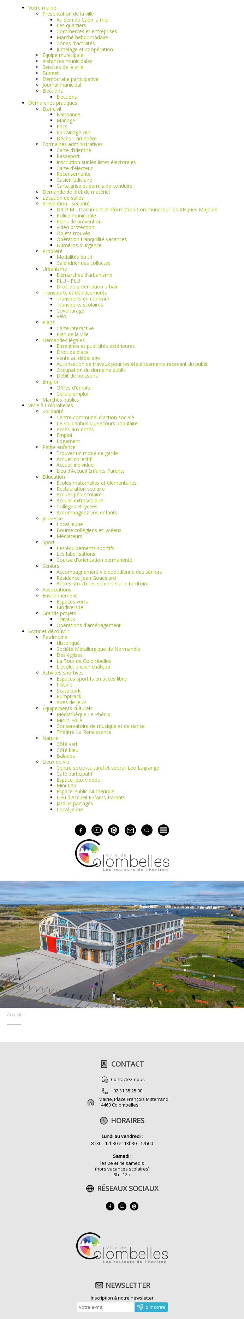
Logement (68, 441)
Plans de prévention (79, 221)
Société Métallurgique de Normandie (98, 649)
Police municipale (76, 215)
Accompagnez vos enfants (86, 512)
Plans (48, 322)
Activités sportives (63, 672)
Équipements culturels (67, 708)
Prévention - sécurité (66, 203)
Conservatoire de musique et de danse (100, 726)
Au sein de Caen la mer (82, 19)
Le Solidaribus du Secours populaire (97, 423)
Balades (65, 755)
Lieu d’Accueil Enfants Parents (90, 470)
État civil (51, 108)
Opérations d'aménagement (88, 625)
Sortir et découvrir (48, 631)
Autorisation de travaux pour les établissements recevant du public (132, 364)
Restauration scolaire (80, 488)
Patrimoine (54, 637)
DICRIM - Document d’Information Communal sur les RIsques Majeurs (137, 209)
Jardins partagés (74, 803)
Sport (48, 542)
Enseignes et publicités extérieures (95, 346)
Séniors (50, 565)
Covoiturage (70, 310)
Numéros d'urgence (79, 245)
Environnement (59, 595)
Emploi (50, 381)
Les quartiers (71, 25)
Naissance (68, 114)
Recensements (73, 173)
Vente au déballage (78, 358)
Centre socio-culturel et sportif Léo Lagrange (107, 767)
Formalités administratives (72, 144)
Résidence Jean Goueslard (86, 577)
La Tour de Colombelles (83, 661)
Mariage (65, 120)
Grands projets (59, 613)
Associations (56, 589)
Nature (50, 738)
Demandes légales (63, 340)
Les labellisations (75, 553)
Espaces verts (72, 601)
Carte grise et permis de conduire (94, 185)
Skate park (68, 690)
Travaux (65, 619)
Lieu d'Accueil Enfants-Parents (90, 797)
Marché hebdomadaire (82, 37)
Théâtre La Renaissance (84, 732)
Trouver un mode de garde (87, 453)
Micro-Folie (69, 720)
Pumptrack (68, 696)
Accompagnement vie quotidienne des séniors (109, 571)
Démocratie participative (70, 79)
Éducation (53, 476)
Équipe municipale (62, 55)
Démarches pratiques (52, 102)
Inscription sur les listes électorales (96, 162)
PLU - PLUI (69, 281)
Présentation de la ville (68, 13)
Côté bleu (67, 750)
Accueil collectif (73, 459)
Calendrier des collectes (83, 262)
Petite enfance (59, 447)
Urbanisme (54, 268)
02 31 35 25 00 (127, 1090)
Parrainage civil (73, 132)
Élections (52, 90)
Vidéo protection (75, 227)
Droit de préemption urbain (87, 286)
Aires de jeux (71, 702)
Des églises (69, 655)
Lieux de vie (55, 761)
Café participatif (74, 773)
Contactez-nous (128, 1079)
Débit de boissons (77, 375)
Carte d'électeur (74, 168)
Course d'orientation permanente (94, 559)
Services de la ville (62, 67)
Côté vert (67, 744)
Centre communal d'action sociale (95, 417)
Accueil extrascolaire (79, 500)
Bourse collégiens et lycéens (88, 530)
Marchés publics (60, 399)
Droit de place (72, 352)
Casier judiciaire (74, 179)
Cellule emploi (72, 393)
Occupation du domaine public (91, 370)
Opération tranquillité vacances (91, 239)
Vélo (61, 316)
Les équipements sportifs (85, 548)
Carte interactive (75, 328)
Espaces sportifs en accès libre (91, 678)
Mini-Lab (66, 785)
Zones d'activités (75, 43)
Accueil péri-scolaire (79, 494)
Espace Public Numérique (85, 791)
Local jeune (69, 524)
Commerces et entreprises (86, 31)
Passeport (68, 156)
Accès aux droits (75, 429)
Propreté (52, 251)
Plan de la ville (72, 334)
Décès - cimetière (76, 138)
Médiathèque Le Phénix (83, 714)
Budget (50, 73)
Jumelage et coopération (84, 49)
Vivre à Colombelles (50, 405)
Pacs (61, 126)
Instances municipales (67, 61)
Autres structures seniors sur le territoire (102, 583)
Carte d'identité (73, 150)
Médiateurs (69, 536)
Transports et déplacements (74, 292)
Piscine (64, 684)
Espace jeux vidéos (78, 779)
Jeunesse (52, 518)
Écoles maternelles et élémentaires (96, 482)
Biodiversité (69, 607)
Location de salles (63, 197)
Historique (68, 643)
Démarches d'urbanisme (84, 275)
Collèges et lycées (76, 506)
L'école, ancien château (83, 666)
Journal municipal (61, 84)
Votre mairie (42, 7)
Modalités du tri (74, 256)
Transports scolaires (79, 304)
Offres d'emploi (73, 387)
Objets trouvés (73, 233)
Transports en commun (83, 298)
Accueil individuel (75, 464)
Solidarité (53, 411)
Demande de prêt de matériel (76, 191)
